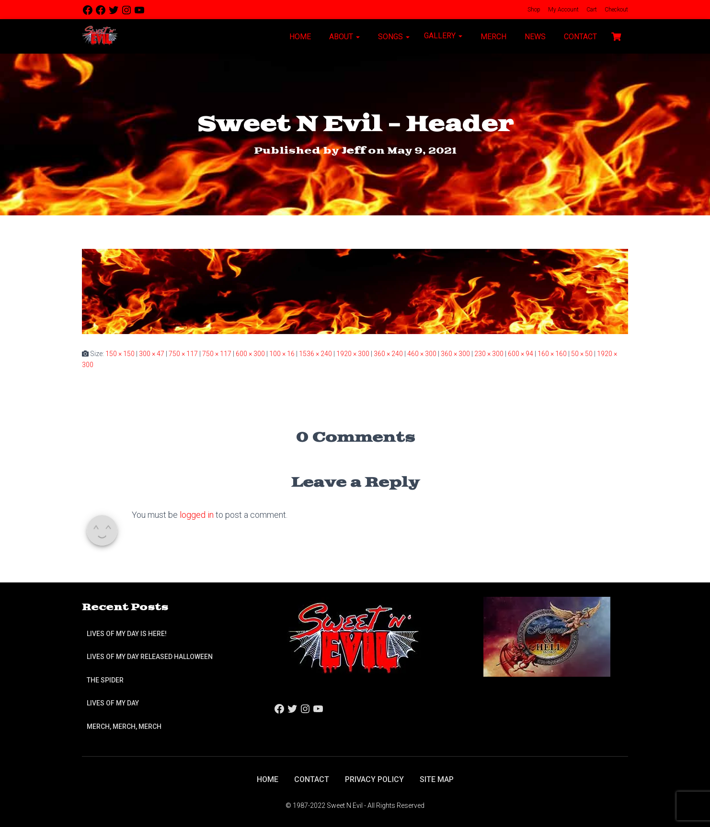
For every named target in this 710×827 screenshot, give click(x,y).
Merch (492, 36)
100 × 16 (282, 354)
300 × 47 (151, 354)
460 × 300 (421, 354)
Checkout (615, 9)
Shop (533, 9)
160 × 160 (552, 354)
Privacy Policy (374, 779)
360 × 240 (388, 354)
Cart (591, 9)
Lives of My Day (113, 703)
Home (299, 36)
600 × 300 (250, 354)
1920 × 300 (352, 354)
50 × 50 (582, 354)
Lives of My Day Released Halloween (150, 656)
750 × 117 (183, 354)
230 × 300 (489, 354)
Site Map (437, 779)
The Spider (105, 680)
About (343, 36)
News (534, 36)
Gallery (443, 35)
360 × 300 (455, 354)
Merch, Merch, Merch (124, 726)
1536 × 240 (315, 354)
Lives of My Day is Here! (127, 633)
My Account (563, 9)
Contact (579, 36)
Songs (393, 36)
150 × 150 (120, 354)
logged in (197, 515)
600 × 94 (520, 354)
